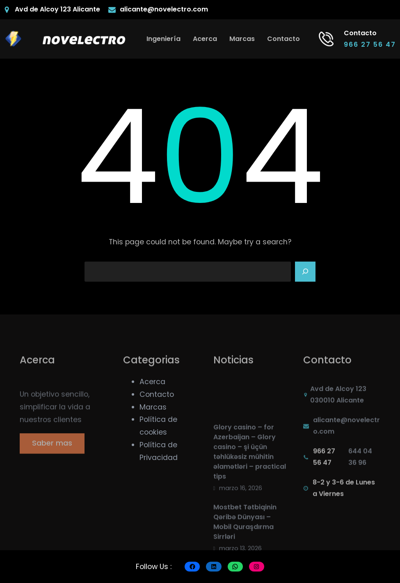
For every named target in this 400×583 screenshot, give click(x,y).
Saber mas (52, 448)
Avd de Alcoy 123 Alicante (57, 9)
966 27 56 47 (370, 44)
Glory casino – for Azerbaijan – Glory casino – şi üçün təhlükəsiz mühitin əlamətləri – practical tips (249, 486)
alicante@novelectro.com (164, 9)
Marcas (153, 407)
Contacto (156, 394)
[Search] (305, 272)
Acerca (152, 382)
